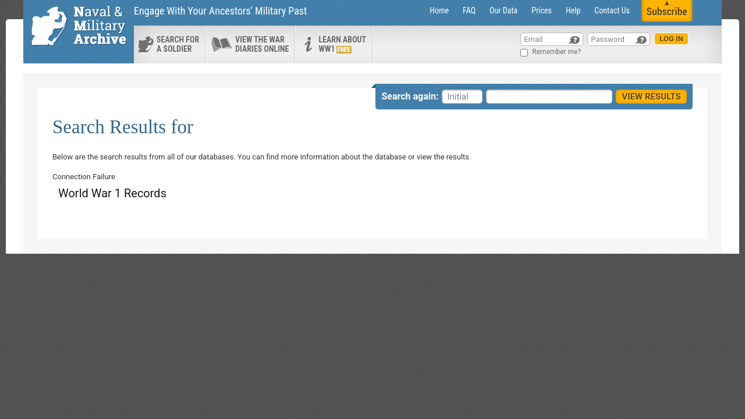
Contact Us (612, 10)
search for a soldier (178, 44)
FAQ (469, 10)
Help (573, 10)
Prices (541, 10)
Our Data (503, 10)
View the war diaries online (262, 44)
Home (439, 10)
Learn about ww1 (342, 44)
